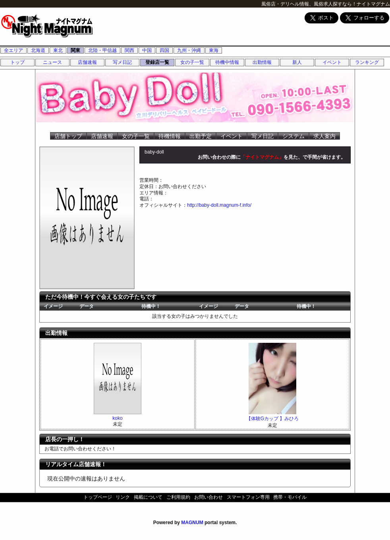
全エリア (13, 50)
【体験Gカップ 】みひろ (272, 418)
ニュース (52, 62)
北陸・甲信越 (102, 50)
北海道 (38, 50)
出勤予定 (200, 136)
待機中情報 (227, 62)
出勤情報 (262, 62)
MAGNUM (192, 522)
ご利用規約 (178, 497)
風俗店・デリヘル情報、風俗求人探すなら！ (309, 4)
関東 (75, 50)
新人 (297, 62)
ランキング (367, 62)
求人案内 (324, 136)
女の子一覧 (192, 62)
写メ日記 (122, 62)
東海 (213, 50)
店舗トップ (68, 136)
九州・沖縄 (189, 50)
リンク (123, 497)
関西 (129, 50)
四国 (164, 50)
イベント (332, 62)
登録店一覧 (157, 62)
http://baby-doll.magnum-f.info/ (219, 205)
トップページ (97, 497)
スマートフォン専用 (248, 497)
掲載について (148, 497)
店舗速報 (87, 62)
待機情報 (169, 136)
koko (117, 418)
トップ (17, 62)
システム (293, 136)
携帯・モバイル (290, 497)
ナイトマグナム (373, 4)
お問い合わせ (208, 497)
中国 (147, 50)
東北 (58, 50)
